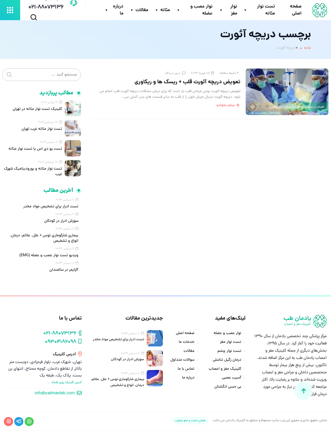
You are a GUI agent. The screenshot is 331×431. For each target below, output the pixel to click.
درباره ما (118, 10)
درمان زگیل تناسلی (227, 361)
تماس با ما (186, 369)
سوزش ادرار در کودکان (61, 222)
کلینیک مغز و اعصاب (225, 369)
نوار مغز (233, 10)
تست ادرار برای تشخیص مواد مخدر (50, 207)
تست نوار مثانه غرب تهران (41, 130)
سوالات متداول (182, 361)
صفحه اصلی (296, 10)
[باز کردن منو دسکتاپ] (10, 10)
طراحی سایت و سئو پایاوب (190, 421)
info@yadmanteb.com (55, 394)
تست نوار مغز (230, 343)
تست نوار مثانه (266, 10)
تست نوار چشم (229, 351)
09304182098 (60, 342)
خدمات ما (186, 343)
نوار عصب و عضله (202, 10)
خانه (307, 48)
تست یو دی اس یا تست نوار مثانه (35, 150)
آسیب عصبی (231, 378)
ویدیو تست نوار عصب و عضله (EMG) (48, 256)
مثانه (165, 10)
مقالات (142, 10)
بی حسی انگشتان (227, 387)
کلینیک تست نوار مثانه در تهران (37, 110)
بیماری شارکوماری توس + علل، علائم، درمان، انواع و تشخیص (44, 239)
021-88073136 (60, 334)
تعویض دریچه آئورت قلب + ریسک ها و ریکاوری (187, 82)
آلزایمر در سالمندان (63, 271)
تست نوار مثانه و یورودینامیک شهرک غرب (33, 172)
